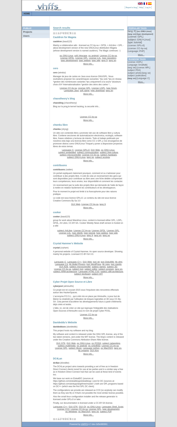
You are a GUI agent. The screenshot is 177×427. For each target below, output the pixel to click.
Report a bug (131, 7)
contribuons (59, 169)
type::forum (111, 88)
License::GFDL (67, 58)
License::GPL (81, 58)
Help (141, 7)
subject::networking (111, 343)
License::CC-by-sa (108, 55)
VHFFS (84, 424)
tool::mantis (116, 264)
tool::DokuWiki (107, 262)
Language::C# (61, 264)
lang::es (90, 157)
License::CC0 (63, 409)
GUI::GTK (61, 343)
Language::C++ (74, 262)
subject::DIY (97, 274)
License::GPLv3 (82, 150)
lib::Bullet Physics (77, 264)
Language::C (68, 150)
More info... (88, 64)
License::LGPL (98, 88)
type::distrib (77, 233)
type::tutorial (89, 233)
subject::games (99, 267)
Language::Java (71, 90)
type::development (69, 60)
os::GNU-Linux (66, 55)
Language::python (91, 348)
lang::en (112, 60)
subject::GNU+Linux (76, 157)
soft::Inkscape (80, 55)
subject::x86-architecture (111, 271)
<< (54, 33)
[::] (132, 31)
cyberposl (58, 286)
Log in (148, 7)
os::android (93, 55)
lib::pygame (83, 350)
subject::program (106, 269)
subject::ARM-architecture (65, 271)
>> (74, 33)
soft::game (85, 90)
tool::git (96, 262)
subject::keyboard (82, 274)
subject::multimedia (67, 346)
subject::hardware (108, 155)
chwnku (57, 129)
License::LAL (95, 58)
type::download (98, 90)
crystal (56, 248)
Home (27, 13)
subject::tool (77, 269)
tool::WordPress (93, 264)
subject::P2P (106, 411)
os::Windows (71, 411)
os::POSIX (96, 343)
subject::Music (75, 348)
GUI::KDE (63, 267)
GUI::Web (95, 150)
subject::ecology (102, 157)
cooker (56, 216)
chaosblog (58, 103)
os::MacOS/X (107, 348)
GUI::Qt (82, 407)
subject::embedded (67, 152)
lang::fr (104, 60)
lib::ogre (106, 264)
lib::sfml (118, 262)
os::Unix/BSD (94, 346)
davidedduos (59, 327)
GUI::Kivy (94, 350)
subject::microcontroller (70, 155)
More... (141, 55)
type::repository (109, 58)
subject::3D (112, 267)
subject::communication (88, 152)
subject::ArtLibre (64, 230)
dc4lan (56, 363)
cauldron (57, 41)
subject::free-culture (109, 152)
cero (55, 72)
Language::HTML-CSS (88, 271)
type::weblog (85, 60)
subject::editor (91, 269)
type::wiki (96, 60)
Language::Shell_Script (112, 407)
